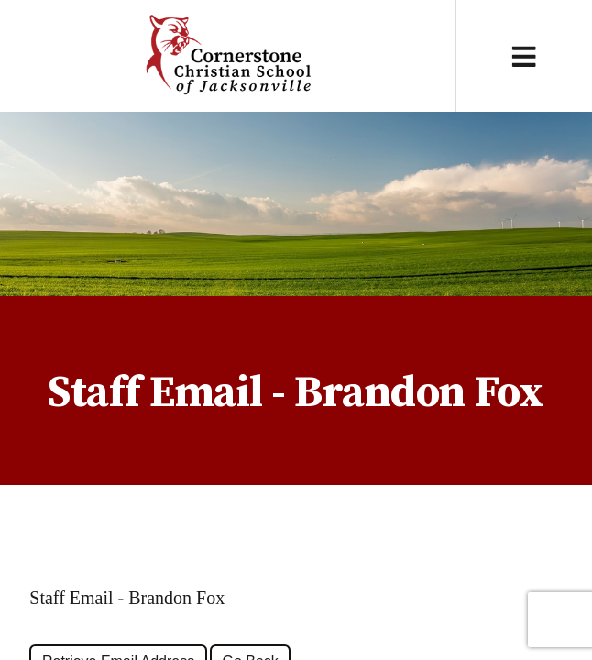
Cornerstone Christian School (227, 56)
